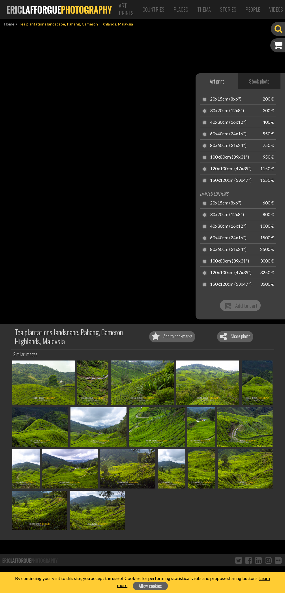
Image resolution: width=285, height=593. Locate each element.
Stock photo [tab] (259, 81)
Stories (228, 9)
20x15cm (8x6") (225, 99)
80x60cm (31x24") (228, 145)
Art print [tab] (217, 81)
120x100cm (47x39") (231, 169)
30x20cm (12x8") (227, 110)
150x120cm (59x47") (231, 180)
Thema (204, 9)
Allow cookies (150, 586)
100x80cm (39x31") (229, 157)
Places (180, 9)
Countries (153, 9)
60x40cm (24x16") (228, 134)
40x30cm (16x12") (228, 122)
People (252, 9)
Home (9, 24)
